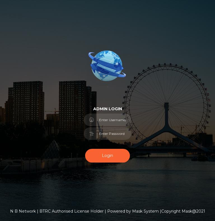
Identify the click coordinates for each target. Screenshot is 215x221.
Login (107, 155)
